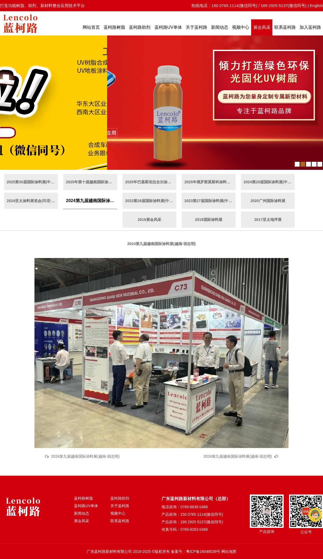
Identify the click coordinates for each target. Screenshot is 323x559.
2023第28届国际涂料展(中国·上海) (150, 201)
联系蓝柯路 (285, 27)
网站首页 (91, 27)
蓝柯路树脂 (114, 27)
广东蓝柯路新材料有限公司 (109, 551)
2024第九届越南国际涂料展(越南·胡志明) (91, 200)
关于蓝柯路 (196, 27)
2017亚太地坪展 (267, 219)
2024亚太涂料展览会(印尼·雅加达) (32, 201)
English (316, 5)
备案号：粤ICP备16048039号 (195, 551)
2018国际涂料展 (208, 219)
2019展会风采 (149, 219)
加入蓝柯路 (310, 27)
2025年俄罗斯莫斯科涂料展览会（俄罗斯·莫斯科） (210, 182)
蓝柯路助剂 (139, 27)
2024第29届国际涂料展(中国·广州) (269, 182)
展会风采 (262, 27)
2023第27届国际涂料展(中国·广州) (210, 201)
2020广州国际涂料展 (267, 201)
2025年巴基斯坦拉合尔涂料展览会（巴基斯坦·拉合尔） (150, 182)
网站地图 (228, 551)
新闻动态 (219, 27)
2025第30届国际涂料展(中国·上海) (32, 182)
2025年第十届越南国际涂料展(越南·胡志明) (91, 182)
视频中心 (240, 27)
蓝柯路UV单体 (168, 27)
